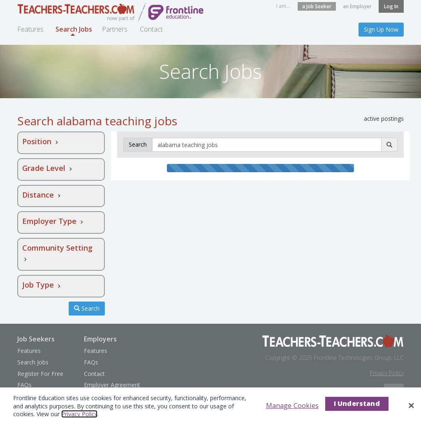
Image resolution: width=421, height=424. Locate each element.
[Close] (411, 405)
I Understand (357, 403)
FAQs (24, 385)
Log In (391, 6)
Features (30, 29)
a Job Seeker (316, 6)
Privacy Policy (387, 373)
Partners (114, 29)
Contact (151, 29)
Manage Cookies (292, 405)
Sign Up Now (381, 29)
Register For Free (40, 374)
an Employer (357, 6)
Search (86, 308)
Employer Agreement (112, 385)
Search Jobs (74, 32)
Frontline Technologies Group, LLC (359, 358)
